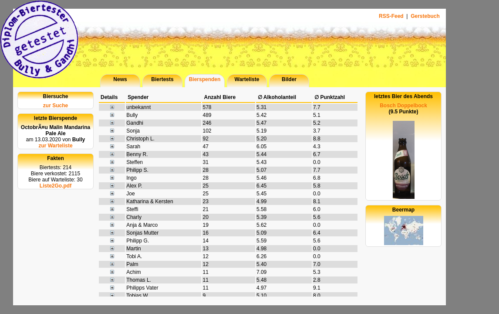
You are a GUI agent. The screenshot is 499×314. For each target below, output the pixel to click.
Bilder (289, 79)
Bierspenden (205, 79)
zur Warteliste (55, 146)
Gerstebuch (425, 16)
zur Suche (55, 105)
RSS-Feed (392, 16)
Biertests (162, 79)
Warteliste (247, 79)
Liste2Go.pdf (55, 186)
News (120, 79)
